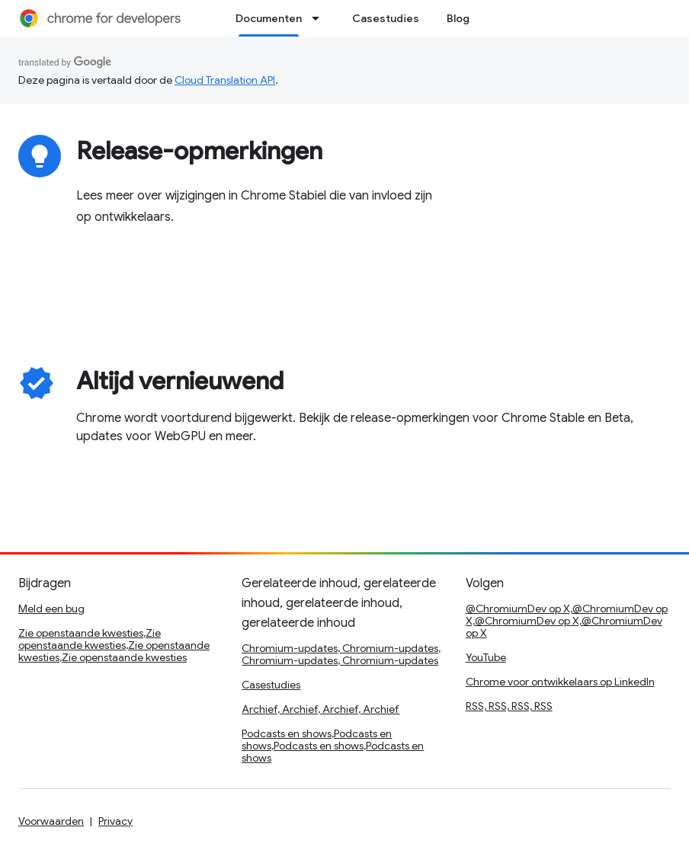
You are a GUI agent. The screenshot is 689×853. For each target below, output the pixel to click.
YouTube (486, 657)
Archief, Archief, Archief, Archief (320, 709)
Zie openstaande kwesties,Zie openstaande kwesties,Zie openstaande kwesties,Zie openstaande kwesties (114, 645)
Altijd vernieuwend (180, 381)
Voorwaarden (51, 821)
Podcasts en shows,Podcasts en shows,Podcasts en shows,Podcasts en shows (333, 746)
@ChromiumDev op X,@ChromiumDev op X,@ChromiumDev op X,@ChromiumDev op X (567, 621)
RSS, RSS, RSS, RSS (509, 706)
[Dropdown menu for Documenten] (320, 18)
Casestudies (385, 18)
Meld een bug (51, 608)
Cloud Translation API (225, 80)
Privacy (115, 821)
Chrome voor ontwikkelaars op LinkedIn (560, 681)
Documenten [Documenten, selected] (269, 18)
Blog (458, 18)
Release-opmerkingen (199, 151)
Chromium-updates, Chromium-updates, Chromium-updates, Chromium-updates (341, 654)
